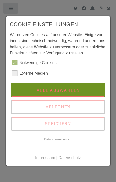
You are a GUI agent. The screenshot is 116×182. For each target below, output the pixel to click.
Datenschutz (69, 158)
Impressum (45, 158)
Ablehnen (58, 106)
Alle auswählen (58, 90)
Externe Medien (30, 73)
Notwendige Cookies (34, 62)
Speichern (58, 123)
